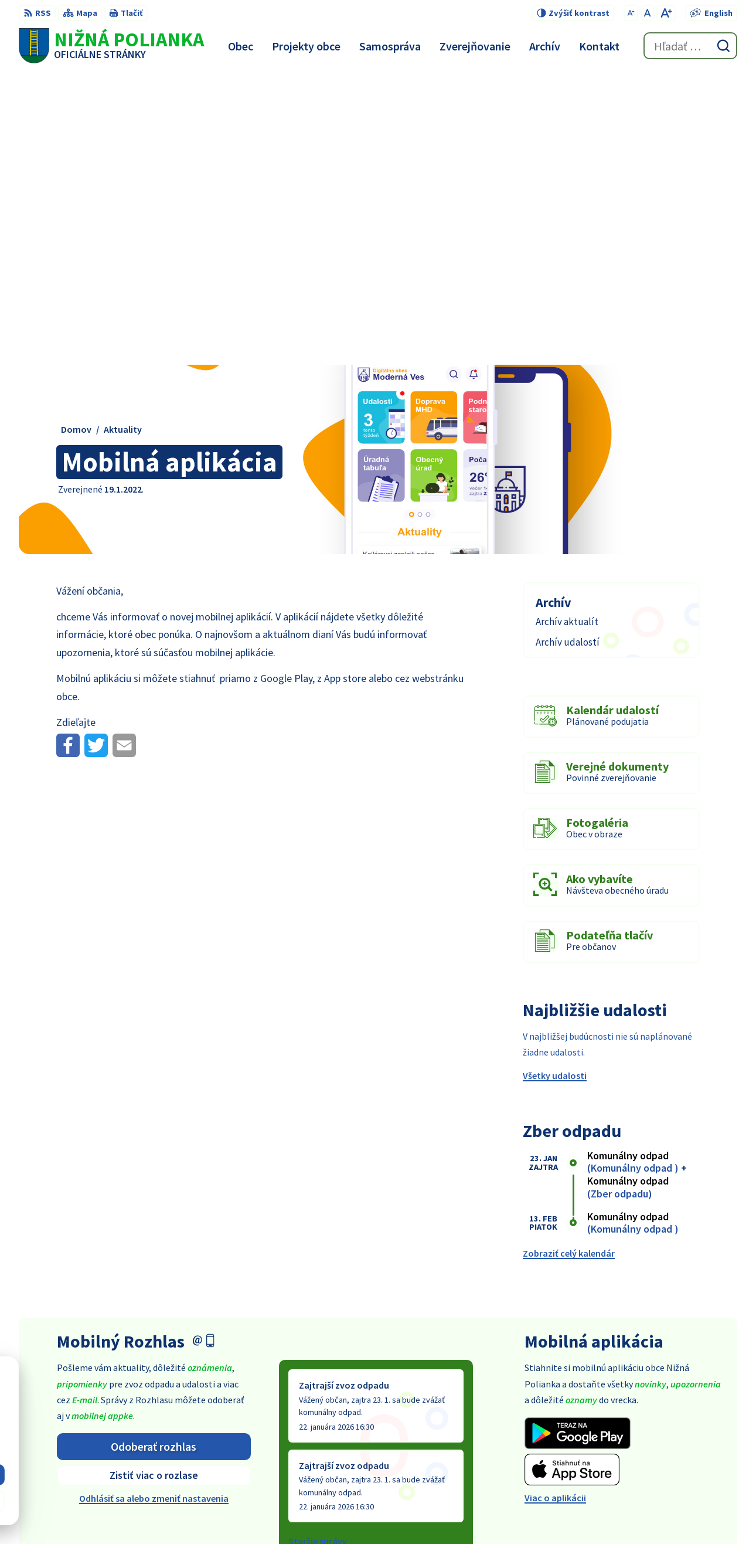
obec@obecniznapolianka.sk (677, 1447)
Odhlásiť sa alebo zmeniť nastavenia (154, 1207)
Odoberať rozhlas (153, 1154)
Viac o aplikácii (555, 1206)
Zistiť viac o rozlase (154, 1183)
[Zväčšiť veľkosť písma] (666, 13)
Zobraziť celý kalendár (569, 962)
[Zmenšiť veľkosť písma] (631, 13)
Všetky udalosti (555, 783)
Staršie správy (317, 1249)
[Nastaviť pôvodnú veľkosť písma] (647, 13)
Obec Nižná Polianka (553, 1512)
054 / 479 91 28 (646, 1433)
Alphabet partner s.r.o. (390, 1512)
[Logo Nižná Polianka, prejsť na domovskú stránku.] (111, 45)
